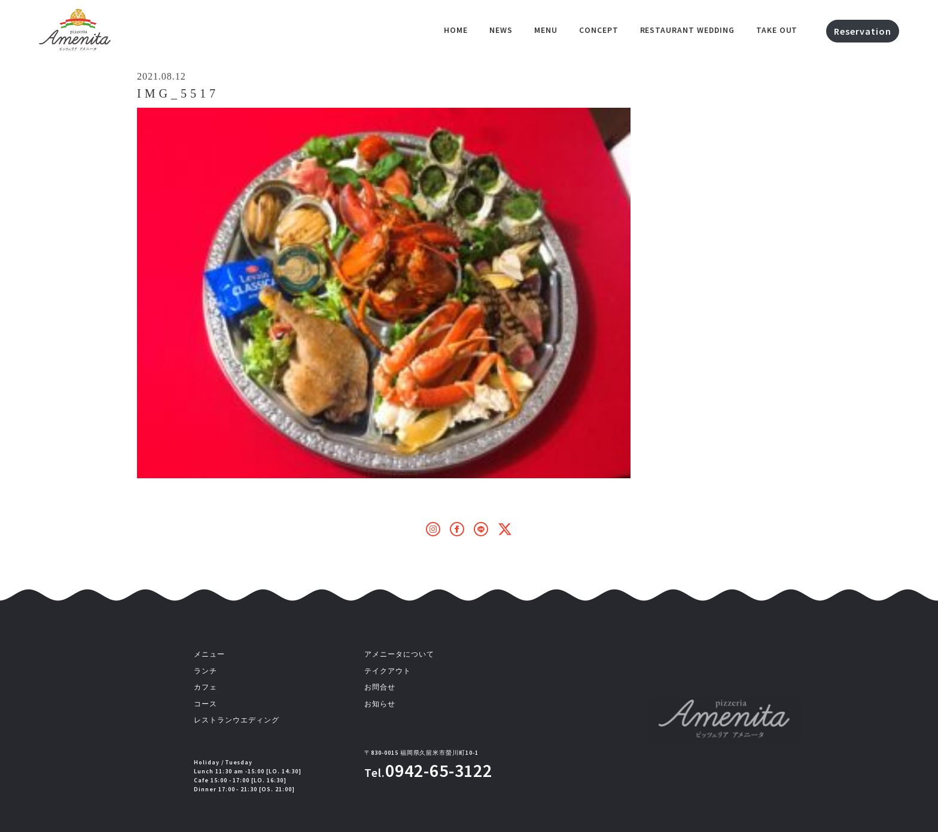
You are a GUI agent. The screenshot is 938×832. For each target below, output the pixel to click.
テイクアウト (387, 671)
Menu (546, 30)
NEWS (501, 30)
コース (205, 704)
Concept (599, 30)
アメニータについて (399, 654)
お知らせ (379, 704)
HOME (456, 30)
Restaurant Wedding (687, 30)
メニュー (209, 654)
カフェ (205, 687)
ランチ (205, 671)
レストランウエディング (236, 720)
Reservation (862, 31)
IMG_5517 (178, 93)
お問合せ (379, 687)
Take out (777, 30)
